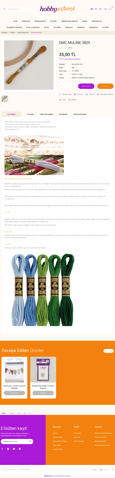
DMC (73, 68)
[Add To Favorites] (65, 94)
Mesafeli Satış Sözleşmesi (103, 434)
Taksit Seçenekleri (46, 114)
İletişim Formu (57, 438)
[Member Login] (97, 9)
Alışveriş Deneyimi (80, 114)
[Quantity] (67, 85)
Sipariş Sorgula (58, 450)
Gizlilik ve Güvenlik (101, 438)
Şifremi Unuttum (79, 442)
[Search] (14, 9)
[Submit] (30, 442)
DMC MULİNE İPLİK (78, 64)
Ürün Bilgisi (11, 114)
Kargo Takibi (57, 446)
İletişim (55, 434)
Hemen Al (105, 85)
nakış (19, 414)
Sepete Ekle (86, 85)
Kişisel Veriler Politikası (102, 446)
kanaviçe (11, 414)
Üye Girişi (77, 438)
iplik (25, 414)
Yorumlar (30, 114)
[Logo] (57, 9)
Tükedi (14, 392)
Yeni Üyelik (77, 434)
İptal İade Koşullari (101, 442)
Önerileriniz (63, 114)
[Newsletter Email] (17, 442)
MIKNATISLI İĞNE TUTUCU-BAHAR (43, 387)
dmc (30, 414)
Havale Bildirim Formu (60, 442)
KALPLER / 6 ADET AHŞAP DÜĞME (14, 387)
